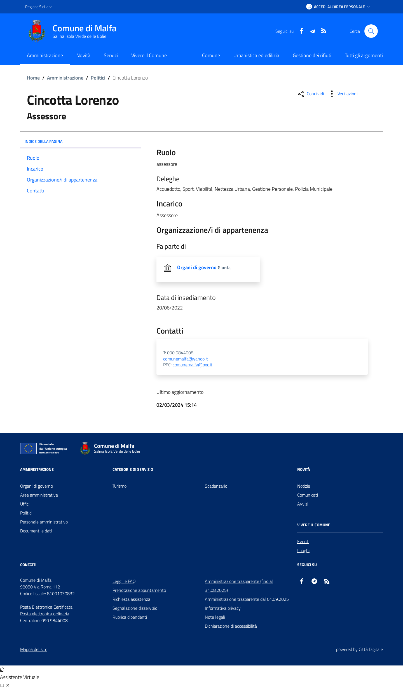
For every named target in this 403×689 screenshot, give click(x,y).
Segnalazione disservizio (135, 608)
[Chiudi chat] (8, 685)
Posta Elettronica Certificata (46, 607)
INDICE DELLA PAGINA (81, 141)
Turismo (119, 486)
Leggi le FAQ (124, 581)
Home (33, 78)
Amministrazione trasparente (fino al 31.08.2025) (239, 585)
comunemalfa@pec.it (192, 365)
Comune (211, 55)
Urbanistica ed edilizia (256, 55)
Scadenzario (216, 486)
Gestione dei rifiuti (312, 55)
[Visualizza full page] (2, 685)
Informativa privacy (223, 608)
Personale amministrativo (44, 521)
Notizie (303, 486)
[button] (338, 6)
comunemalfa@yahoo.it (185, 359)
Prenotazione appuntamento (139, 590)
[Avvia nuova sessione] (2, 669)
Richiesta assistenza (131, 599)
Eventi (303, 541)
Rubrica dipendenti (130, 617)
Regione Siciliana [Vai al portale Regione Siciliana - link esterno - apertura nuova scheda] (38, 7)
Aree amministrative (39, 495)
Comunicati (307, 495)
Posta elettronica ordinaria (44, 613)
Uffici (24, 504)
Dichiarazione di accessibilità (231, 626)
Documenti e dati (36, 530)
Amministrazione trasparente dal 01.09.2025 (247, 599)
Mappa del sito (33, 649)
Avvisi (302, 504)
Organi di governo (36, 486)
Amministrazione (65, 78)
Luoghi (303, 550)
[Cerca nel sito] (371, 31)
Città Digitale (371, 649)
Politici (98, 78)
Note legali (215, 617)
